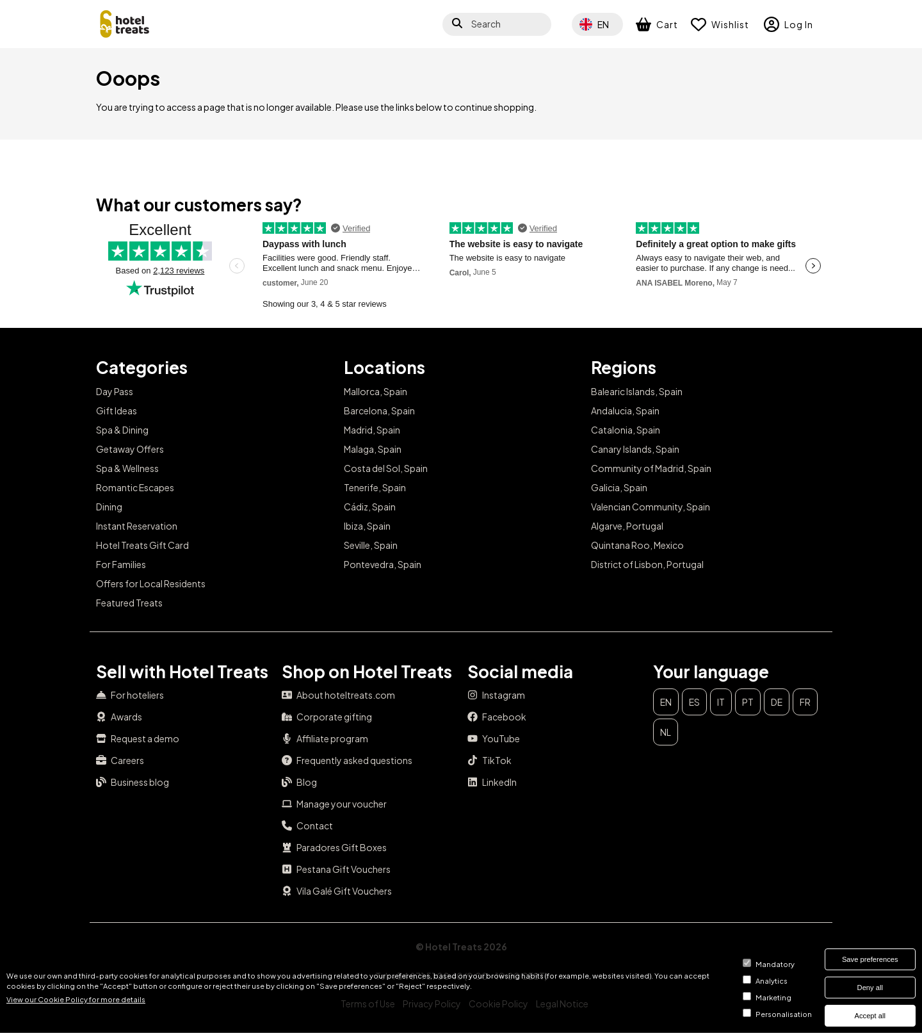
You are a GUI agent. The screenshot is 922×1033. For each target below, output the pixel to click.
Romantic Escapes (135, 487)
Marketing (773, 997)
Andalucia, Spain (625, 410)
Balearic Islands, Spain (637, 391)
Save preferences (870, 959)
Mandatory (775, 963)
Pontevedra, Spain (382, 564)
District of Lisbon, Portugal (647, 564)
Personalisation (784, 1013)
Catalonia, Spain (625, 429)
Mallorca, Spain (375, 391)
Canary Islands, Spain (635, 449)
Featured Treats (129, 602)
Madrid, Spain (372, 429)
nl (665, 732)
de (776, 702)
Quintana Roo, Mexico (637, 545)
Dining (109, 506)
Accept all (870, 1016)
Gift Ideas (116, 410)
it (721, 702)
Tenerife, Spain (375, 487)
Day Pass (114, 391)
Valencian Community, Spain (650, 506)
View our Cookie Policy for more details (75, 999)
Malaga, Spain (372, 449)
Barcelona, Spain (379, 410)
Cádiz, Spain (370, 506)
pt (748, 702)
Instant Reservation (136, 526)
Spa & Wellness (127, 468)
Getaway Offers (130, 449)
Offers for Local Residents (151, 583)
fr (805, 702)
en (666, 702)
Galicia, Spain (619, 487)
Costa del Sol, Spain (386, 468)
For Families (121, 564)
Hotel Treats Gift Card (142, 545)
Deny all (870, 987)
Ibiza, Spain (367, 526)
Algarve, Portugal (627, 526)
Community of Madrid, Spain (651, 468)
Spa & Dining (122, 429)
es (694, 702)
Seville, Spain (371, 545)
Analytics (772, 980)
